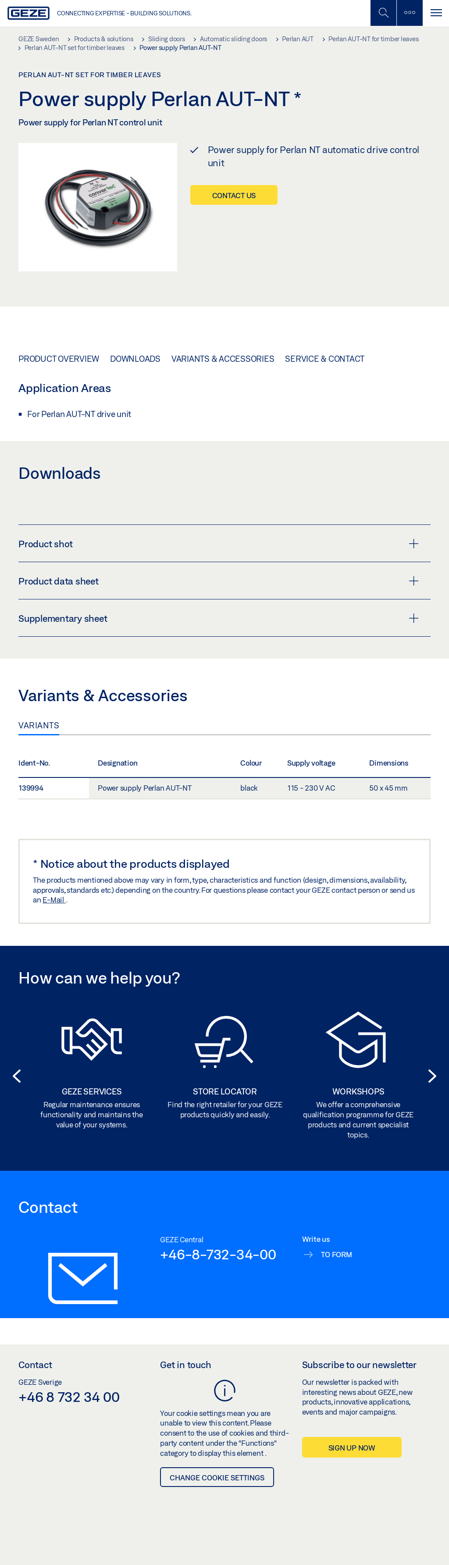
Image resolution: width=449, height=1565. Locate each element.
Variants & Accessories (222, 359)
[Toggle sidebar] (409, 13)
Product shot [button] (218, 543)
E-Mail (54, 899)
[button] (14, 1076)
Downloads (135, 359)
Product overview (58, 359)
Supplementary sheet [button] (218, 618)
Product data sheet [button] (218, 581)
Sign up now (351, 1448)
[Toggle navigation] (436, 13)
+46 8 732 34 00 (68, 1397)
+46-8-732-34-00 (218, 1254)
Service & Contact (324, 359)
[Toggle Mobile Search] (383, 13)
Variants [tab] (38, 725)
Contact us (234, 195)
